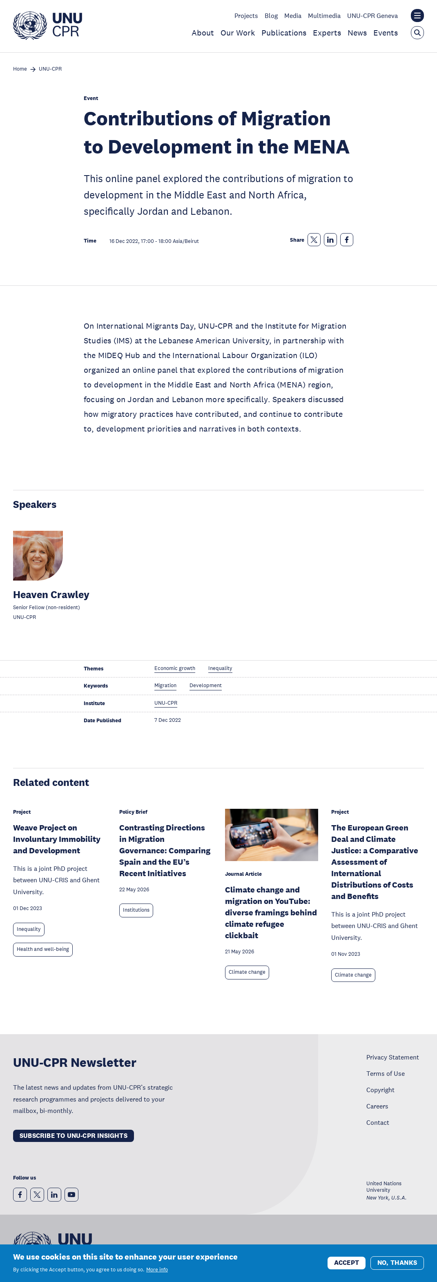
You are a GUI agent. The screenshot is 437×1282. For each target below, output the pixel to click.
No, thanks (397, 1266)
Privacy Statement (392, 1057)
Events (385, 33)
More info (157, 1273)
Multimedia (324, 15)
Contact (377, 1122)
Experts (327, 33)
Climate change (247, 972)
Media (292, 15)
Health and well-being (43, 949)
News (357, 33)
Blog (271, 15)
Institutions (136, 910)
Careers (377, 1106)
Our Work (238, 33)
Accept (346, 1266)
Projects (246, 15)
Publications (283, 33)
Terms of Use (385, 1073)
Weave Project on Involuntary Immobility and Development (56, 839)
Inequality (29, 929)
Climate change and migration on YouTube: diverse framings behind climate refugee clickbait (271, 912)
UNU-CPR (50, 69)
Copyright (380, 1090)
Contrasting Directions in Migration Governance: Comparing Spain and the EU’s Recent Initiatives (164, 850)
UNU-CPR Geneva (372, 15)
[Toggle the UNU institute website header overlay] (417, 15)
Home (20, 69)
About (203, 33)
